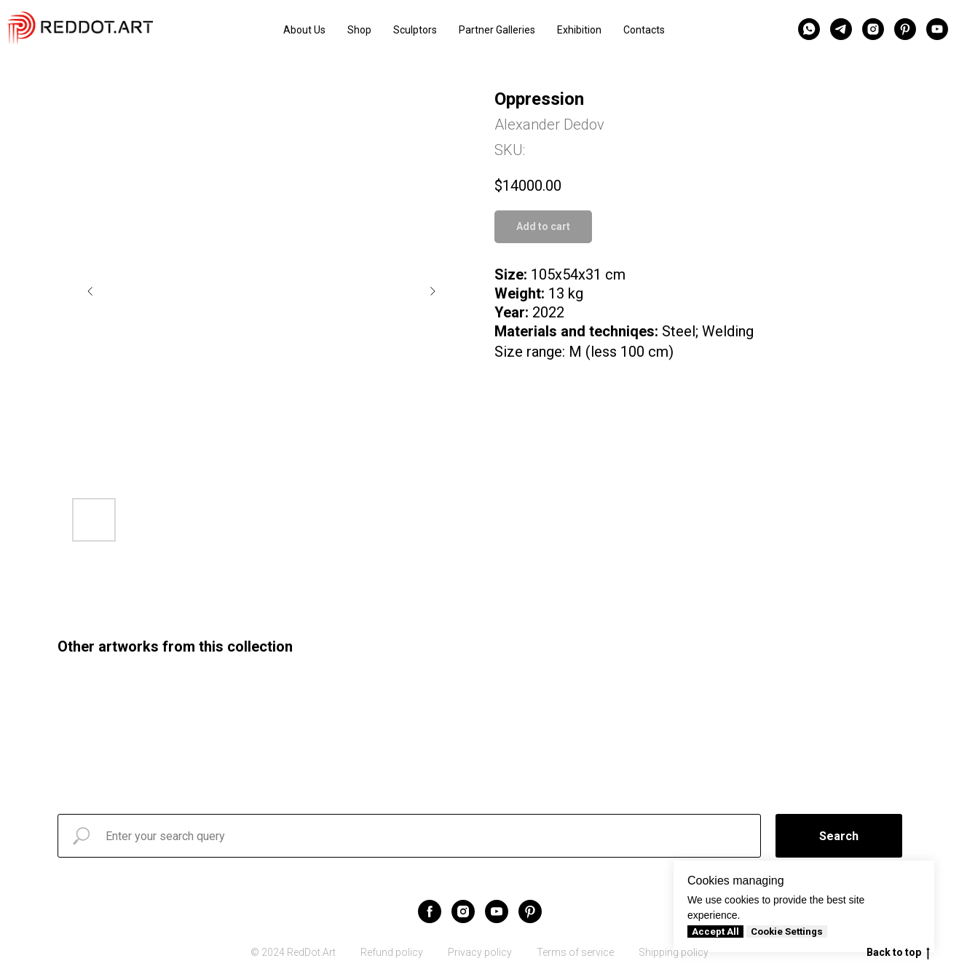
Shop (359, 30)
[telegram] (841, 29)
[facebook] (429, 911)
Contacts (644, 30)
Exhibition (579, 30)
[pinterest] (905, 29)
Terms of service (575, 952)
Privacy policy (480, 952)
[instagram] (873, 29)
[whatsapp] (809, 29)
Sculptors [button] (415, 30)
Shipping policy (674, 952)
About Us (304, 30)
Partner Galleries (497, 30)
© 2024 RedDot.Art (293, 952)
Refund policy (391, 952)
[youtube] (937, 29)
